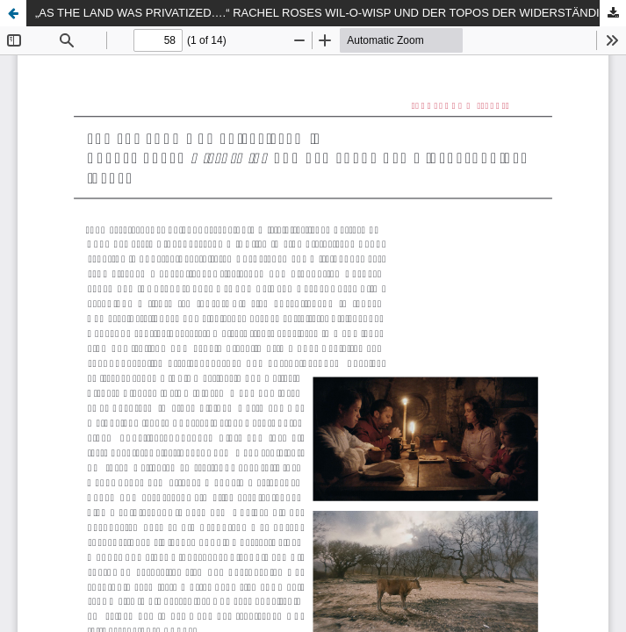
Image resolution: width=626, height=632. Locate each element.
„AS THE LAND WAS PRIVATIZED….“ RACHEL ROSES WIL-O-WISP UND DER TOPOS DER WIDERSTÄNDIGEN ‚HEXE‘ (330, 12)
